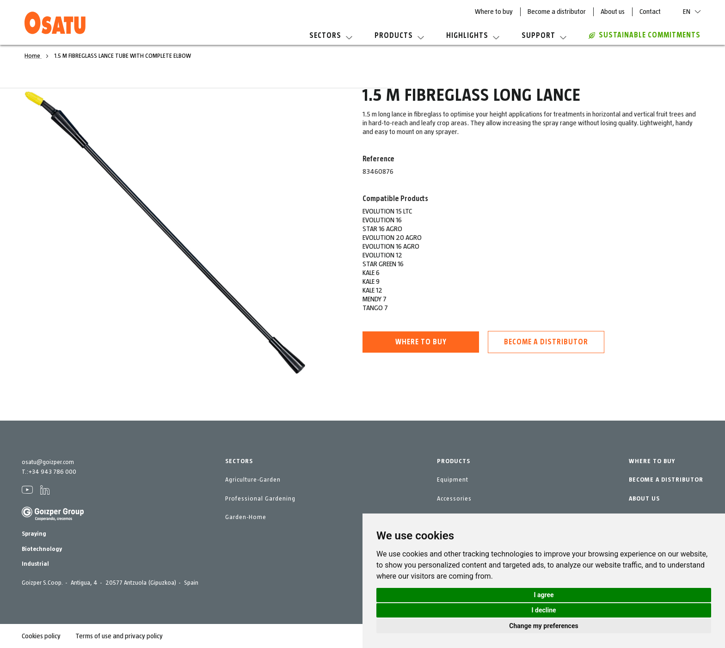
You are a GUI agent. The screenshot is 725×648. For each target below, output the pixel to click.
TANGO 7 (375, 308)
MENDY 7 (374, 299)
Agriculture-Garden (253, 480)
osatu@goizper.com (48, 462)
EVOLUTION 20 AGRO (392, 237)
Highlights (472, 35)
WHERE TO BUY (652, 461)
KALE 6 (371, 272)
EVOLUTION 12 (382, 255)
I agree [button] (543, 595)
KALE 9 (371, 281)
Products (399, 35)
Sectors (330, 35)
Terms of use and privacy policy (119, 636)
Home (33, 56)
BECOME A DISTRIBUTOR (666, 480)
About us (613, 11)
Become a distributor (557, 11)
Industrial (35, 564)
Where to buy (494, 11)
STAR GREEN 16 (383, 264)
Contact (650, 11)
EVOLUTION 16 (382, 220)
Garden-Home (245, 517)
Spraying (34, 534)
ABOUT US (644, 498)
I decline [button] (543, 610)
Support (544, 35)
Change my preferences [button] (543, 626)
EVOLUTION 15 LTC (387, 211)
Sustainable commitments (644, 35)
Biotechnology (42, 549)
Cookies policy (41, 636)
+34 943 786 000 (52, 472)
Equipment (452, 480)
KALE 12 (372, 290)
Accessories (454, 498)
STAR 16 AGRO (382, 228)
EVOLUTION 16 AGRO (390, 246)
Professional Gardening (260, 498)
